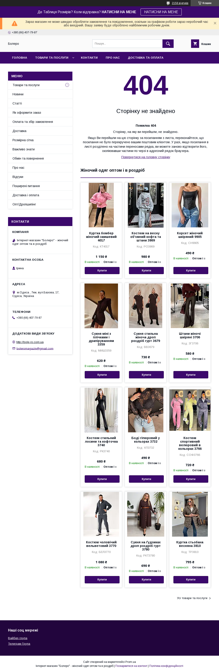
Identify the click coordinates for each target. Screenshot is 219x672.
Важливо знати (24, 149)
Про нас (113, 57)
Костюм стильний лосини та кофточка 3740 (101, 441)
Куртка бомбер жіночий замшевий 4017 (101, 236)
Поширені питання (26, 186)
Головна (19, 57)
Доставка (19, 131)
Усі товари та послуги (192, 598)
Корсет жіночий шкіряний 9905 (190, 235)
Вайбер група (17, 638)
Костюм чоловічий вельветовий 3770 (101, 544)
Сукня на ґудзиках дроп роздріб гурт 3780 (146, 545)
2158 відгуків (180, 3)
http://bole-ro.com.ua (30, 342)
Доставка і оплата (26, 195)
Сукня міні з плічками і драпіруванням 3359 (101, 339)
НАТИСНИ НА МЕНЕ (161, 12)
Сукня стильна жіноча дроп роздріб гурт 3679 (145, 337)
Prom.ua (130, 661)
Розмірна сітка (23, 140)
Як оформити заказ (27, 112)
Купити (102, 270)
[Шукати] (168, 43)
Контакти (89, 57)
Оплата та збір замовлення (33, 122)
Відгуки (18, 177)
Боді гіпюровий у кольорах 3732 (145, 439)
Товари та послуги (51, 57)
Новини (18, 94)
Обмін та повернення (28, 158)
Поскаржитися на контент (131, 666)
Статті (17, 103)
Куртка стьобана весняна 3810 (189, 544)
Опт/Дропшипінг (24, 204)
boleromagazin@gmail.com (35, 348)
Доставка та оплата (145, 57)
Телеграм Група (19, 643)
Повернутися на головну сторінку (145, 157)
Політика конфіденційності (166, 666)
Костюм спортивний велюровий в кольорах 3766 (190, 443)
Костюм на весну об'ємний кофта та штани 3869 (145, 236)
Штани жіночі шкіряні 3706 (190, 335)
